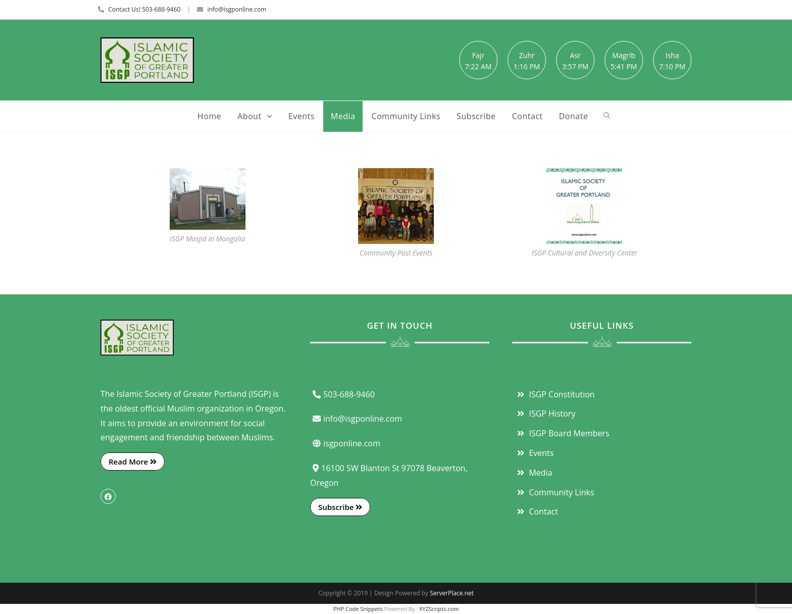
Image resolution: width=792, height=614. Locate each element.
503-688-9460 (342, 394)
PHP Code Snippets (358, 608)
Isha (672, 55)
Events (534, 452)
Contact (536, 511)
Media (533, 472)
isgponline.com (345, 443)
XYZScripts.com (439, 608)
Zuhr (527, 55)
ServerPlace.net (452, 593)
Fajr (478, 55)
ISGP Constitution (555, 394)
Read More (133, 461)
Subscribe (340, 507)
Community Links (554, 492)
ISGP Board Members (562, 433)
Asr (575, 55)
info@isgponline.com (236, 9)
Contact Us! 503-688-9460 (144, 9)
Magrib (623, 55)
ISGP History (545, 413)
